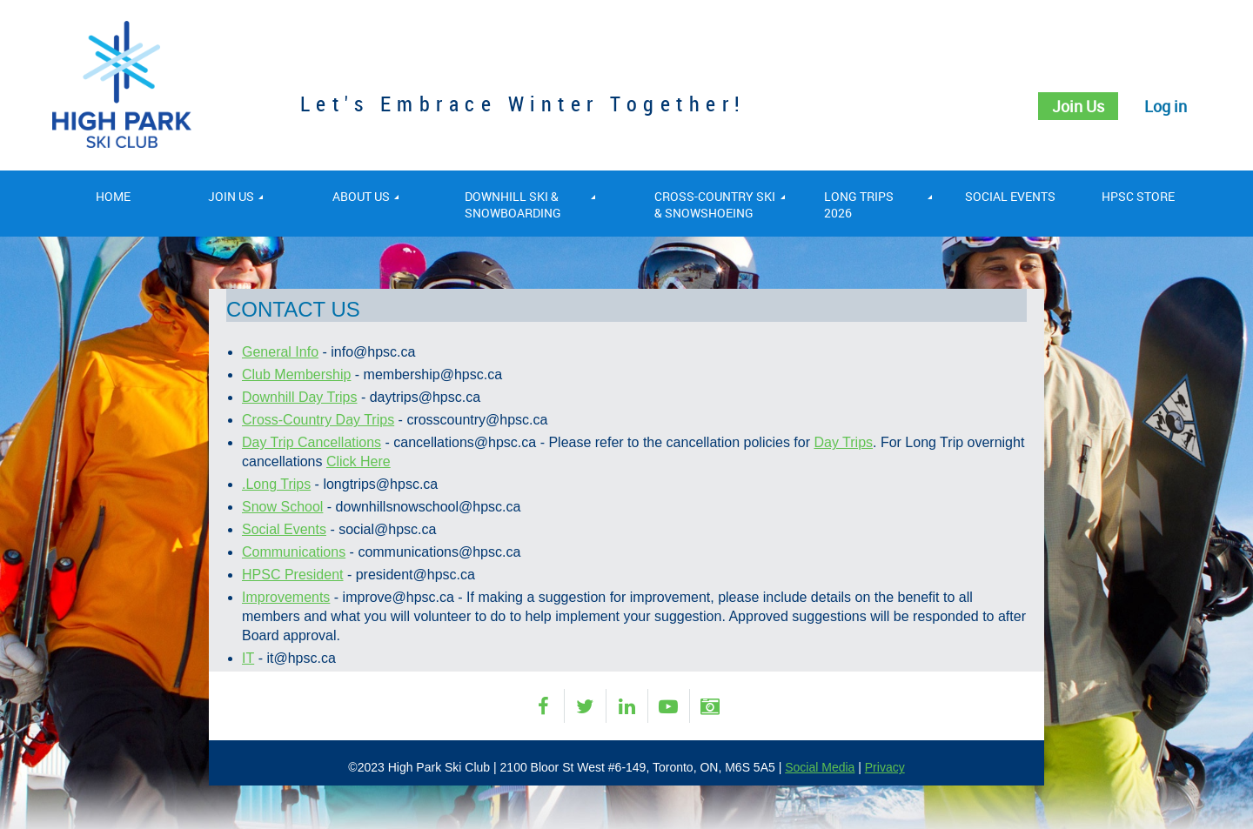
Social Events (284, 529)
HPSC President (293, 574)
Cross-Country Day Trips (318, 419)
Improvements (286, 597)
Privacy (885, 767)
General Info (280, 351)
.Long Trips (276, 484)
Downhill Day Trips (299, 397)
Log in (1165, 106)
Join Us (1078, 106)
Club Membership (296, 374)
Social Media (819, 767)
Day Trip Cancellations (311, 442)
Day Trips (843, 442)
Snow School (282, 506)
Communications (293, 552)
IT (248, 658)
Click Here (358, 461)
